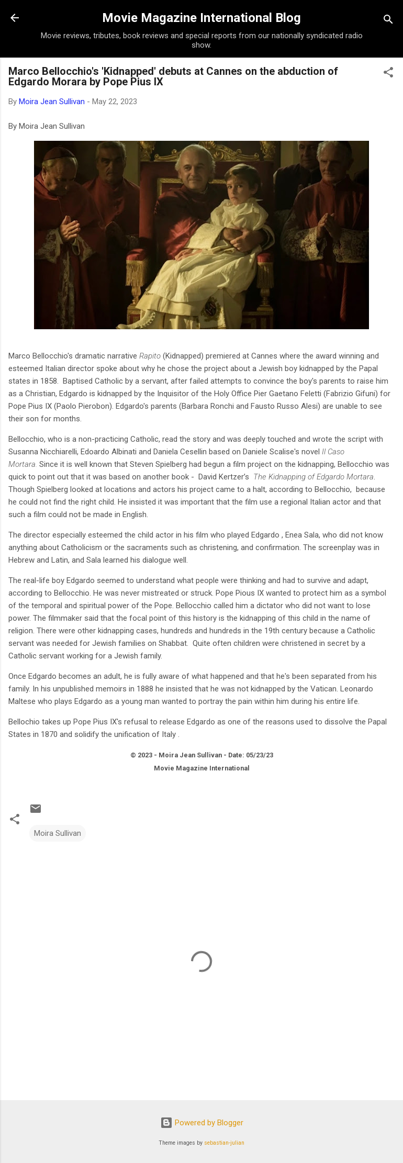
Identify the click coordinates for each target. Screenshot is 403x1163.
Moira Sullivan (57, 833)
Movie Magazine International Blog (201, 17)
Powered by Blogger (201, 1122)
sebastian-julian (224, 1142)
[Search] (388, 21)
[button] (388, 74)
